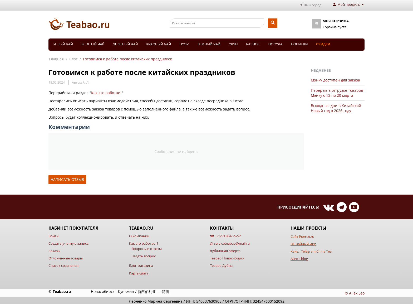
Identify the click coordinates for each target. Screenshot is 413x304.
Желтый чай (93, 43)
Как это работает (106, 91)
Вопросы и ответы (147, 247)
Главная (56, 57)
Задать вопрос (144, 255)
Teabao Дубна (221, 264)
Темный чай (208, 43)
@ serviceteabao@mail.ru (230, 242)
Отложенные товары (65, 257)
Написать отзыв (67, 178)
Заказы (54, 249)
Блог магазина (141, 264)
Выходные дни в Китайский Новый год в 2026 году (336, 107)
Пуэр (184, 43)
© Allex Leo (355, 291)
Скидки (323, 43)
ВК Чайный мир (303, 242)
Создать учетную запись (68, 242)
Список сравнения (63, 264)
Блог (73, 57)
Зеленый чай (125, 43)
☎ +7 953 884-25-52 (225, 234)
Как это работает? (143, 242)
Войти (53, 234)
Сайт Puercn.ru (302, 235)
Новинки (299, 43)
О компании (139, 234)
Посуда (275, 43)
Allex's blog (299, 257)
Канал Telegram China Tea (311, 250)
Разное (253, 43)
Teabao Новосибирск (227, 257)
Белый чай (63, 43)
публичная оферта (225, 249)
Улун (233, 43)
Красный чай (158, 43)
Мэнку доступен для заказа (335, 78)
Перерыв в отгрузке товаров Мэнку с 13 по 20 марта (337, 91)
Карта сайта (138, 271)
